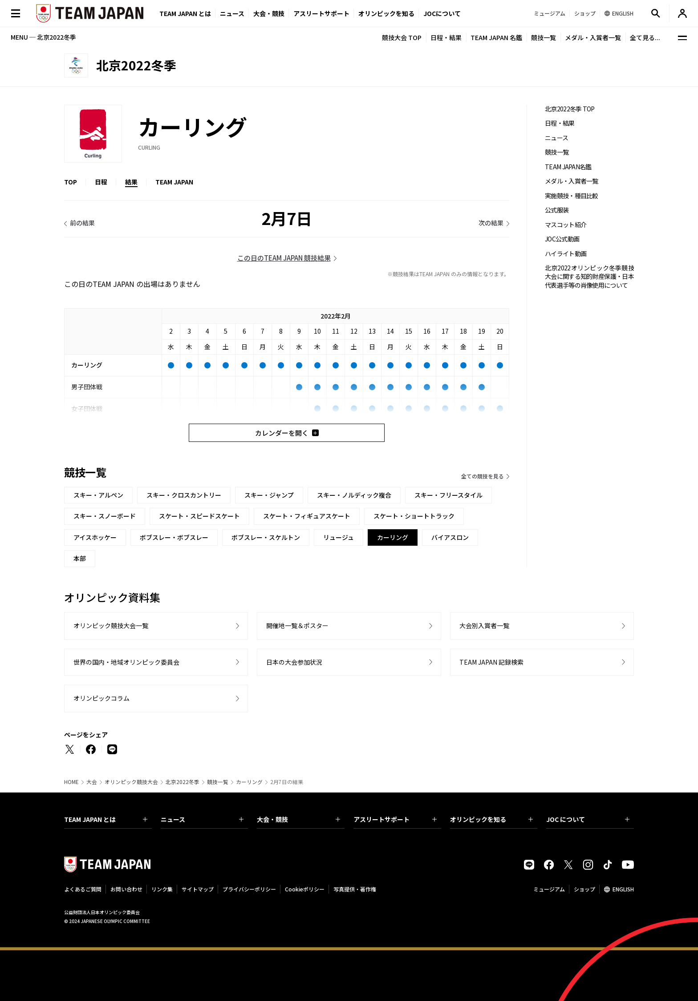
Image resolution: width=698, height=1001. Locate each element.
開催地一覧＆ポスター (297, 625)
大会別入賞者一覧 (484, 625)
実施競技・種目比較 (571, 196)
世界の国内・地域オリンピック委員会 (126, 662)
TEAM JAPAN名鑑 (568, 167)
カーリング (249, 781)
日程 (101, 181)
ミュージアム (549, 889)
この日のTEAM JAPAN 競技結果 (284, 257)
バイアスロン (450, 537)
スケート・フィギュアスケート (306, 515)
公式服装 (556, 210)
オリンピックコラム (101, 698)
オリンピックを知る (386, 13)
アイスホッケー (95, 537)
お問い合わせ (126, 889)
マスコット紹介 (565, 225)
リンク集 (162, 889)
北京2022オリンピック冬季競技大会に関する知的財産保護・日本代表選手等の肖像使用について (589, 277)
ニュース (232, 13)
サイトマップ (198, 889)
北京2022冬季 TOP (570, 109)
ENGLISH (623, 889)
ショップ (584, 889)
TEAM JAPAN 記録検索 (491, 662)
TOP (70, 181)
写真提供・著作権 (354, 889)
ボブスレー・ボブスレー (174, 537)
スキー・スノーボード (104, 515)
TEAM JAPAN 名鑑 (496, 37)
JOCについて (442, 13)
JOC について (587, 819)
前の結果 (82, 222)
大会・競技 (298, 819)
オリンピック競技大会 (131, 781)
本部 (79, 558)
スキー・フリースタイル (448, 494)
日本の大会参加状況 (294, 662)
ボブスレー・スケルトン (265, 537)
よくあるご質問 (82, 889)
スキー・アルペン (98, 494)
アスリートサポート (321, 13)
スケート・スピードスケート (199, 515)
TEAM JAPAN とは (105, 819)
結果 (131, 181)
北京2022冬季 (182, 781)
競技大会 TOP (402, 37)
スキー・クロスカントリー (183, 494)
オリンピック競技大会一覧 (110, 625)
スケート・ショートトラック (414, 515)
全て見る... (645, 37)
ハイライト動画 (565, 253)
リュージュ (338, 537)
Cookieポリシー (305, 889)
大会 (91, 781)
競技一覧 (543, 37)
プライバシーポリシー (249, 889)
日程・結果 (446, 37)
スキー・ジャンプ (269, 494)
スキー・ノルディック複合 (354, 494)
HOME (71, 781)
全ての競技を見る (482, 476)
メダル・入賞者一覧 (593, 37)
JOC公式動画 (562, 239)
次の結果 (491, 222)
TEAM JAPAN (174, 181)
